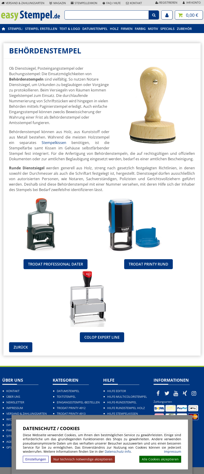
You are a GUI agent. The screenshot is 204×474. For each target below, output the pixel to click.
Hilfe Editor (116, 391)
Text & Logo (69, 28)
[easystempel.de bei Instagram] (194, 393)
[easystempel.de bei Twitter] (167, 393)
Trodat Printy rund (148, 264)
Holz (114, 28)
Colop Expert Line (102, 337)
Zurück (21, 347)
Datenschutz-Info (118, 451)
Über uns (13, 396)
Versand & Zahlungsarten (22, 3)
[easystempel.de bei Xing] (185, 393)
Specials (167, 28)
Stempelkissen (54, 142)
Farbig (140, 28)
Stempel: (15, 28)
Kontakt (133, 3)
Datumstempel (95, 28)
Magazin (57, 3)
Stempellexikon (83, 3)
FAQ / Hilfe (111, 3)
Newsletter (15, 402)
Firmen (127, 28)
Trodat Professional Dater (55, 264)
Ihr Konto (191, 3)
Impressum (172, 452)
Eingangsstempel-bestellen (78, 402)
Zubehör (184, 28)
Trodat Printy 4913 (71, 413)
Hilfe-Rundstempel (122, 402)
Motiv (153, 28)
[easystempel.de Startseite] (30, 19)
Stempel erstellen (41, 28)
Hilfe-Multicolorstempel (127, 396)
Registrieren (166, 3)
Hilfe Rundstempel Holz (126, 408)
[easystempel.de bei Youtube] (176, 393)
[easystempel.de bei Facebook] (158, 393)
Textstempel (66, 396)
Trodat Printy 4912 (71, 408)
